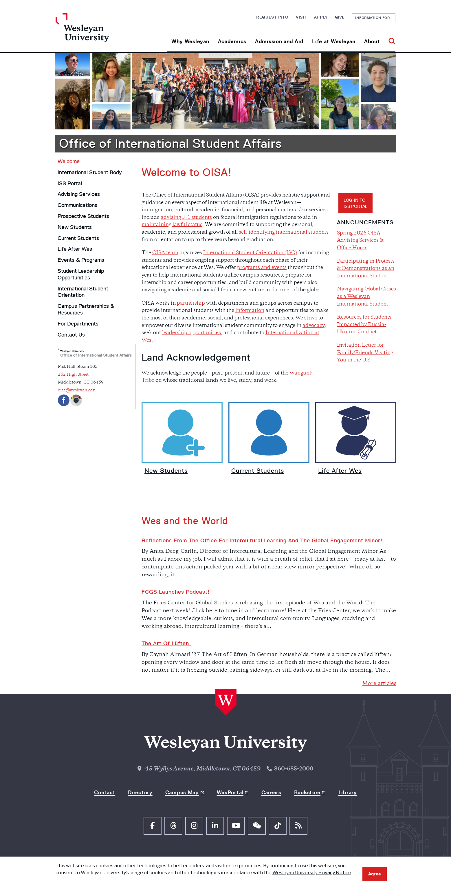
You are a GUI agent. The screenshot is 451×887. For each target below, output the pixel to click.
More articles (379, 683)
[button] (389, 39)
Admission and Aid (279, 41)
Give (340, 17)
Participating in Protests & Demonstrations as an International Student (366, 269)
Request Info (272, 17)
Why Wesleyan (190, 41)
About (372, 41)
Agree (374, 874)
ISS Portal (70, 183)
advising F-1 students (186, 217)
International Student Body (90, 172)
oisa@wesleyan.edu (77, 390)
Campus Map (182, 792)
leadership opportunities (191, 333)
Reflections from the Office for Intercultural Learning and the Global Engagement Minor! (264, 540)
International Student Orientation (83, 292)
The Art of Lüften (166, 643)
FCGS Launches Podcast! (176, 592)
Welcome (69, 161)
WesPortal (230, 792)
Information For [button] (374, 17)
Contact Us (71, 335)
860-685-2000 (294, 769)
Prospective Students (83, 216)
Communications (77, 205)
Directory (140, 792)
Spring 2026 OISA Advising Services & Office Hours (360, 240)
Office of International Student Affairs (170, 143)
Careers (271, 792)
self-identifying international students (284, 232)
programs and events (262, 268)
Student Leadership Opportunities (81, 274)
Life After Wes (75, 249)
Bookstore (307, 792)
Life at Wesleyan (333, 41)
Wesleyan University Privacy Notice (311, 872)
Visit (301, 17)
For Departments (78, 324)
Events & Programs (81, 260)
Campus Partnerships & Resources (86, 309)
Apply (321, 17)
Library (347, 792)
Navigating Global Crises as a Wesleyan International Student (366, 296)
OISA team (165, 253)
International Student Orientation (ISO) (250, 253)
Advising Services (79, 194)
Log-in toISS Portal (355, 203)
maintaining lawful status (172, 225)
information (249, 310)
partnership (191, 303)
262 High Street (73, 375)
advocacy (313, 325)
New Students (75, 227)
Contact (104, 792)
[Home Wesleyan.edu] (98, 32)
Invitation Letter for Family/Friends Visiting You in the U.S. (365, 353)
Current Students (78, 238)
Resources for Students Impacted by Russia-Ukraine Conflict (364, 325)
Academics (232, 41)
